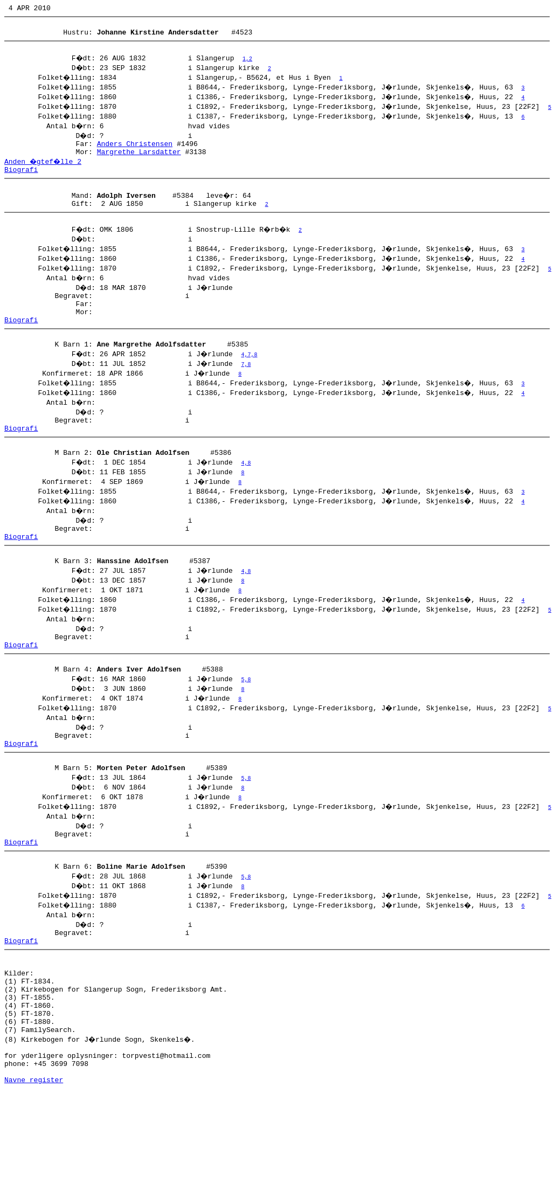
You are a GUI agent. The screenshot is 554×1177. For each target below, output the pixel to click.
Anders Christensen (134, 151)
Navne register (33, 1165)
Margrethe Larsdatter (139, 161)
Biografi (21, 180)
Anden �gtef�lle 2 (44, 171)
